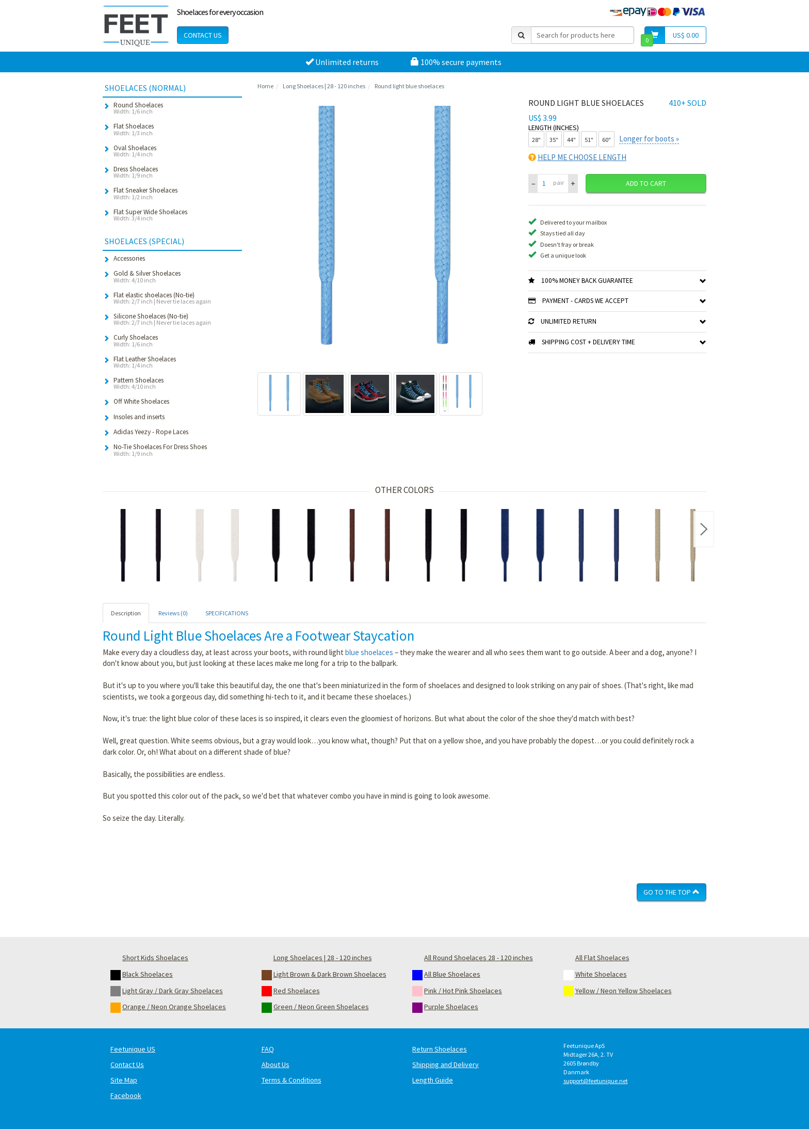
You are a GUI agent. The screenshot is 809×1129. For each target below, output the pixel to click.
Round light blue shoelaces (409, 86)
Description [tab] (126, 613)
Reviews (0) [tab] (173, 613)
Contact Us (203, 35)
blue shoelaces (369, 652)
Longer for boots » (649, 139)
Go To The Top (671, 892)
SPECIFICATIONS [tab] (226, 613)
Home (265, 86)
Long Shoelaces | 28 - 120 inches (324, 86)
